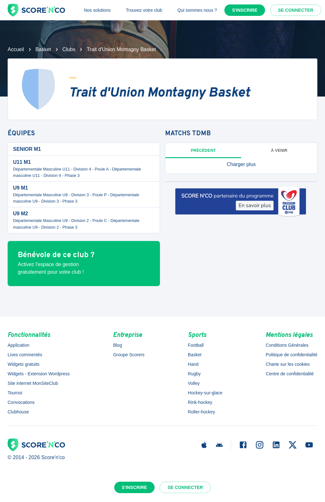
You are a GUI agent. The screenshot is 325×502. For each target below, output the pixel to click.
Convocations (21, 402)
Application (19, 345)
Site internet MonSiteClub (33, 383)
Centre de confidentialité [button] (290, 373)
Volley (194, 383)
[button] (241, 164)
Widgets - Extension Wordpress (39, 373)
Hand (193, 364)
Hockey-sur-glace (205, 392)
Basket (43, 49)
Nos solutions (97, 10)
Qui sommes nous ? (197, 10)
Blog (117, 345)
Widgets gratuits (23, 364)
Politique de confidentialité (291, 354)
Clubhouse (18, 411)
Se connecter (295, 10)
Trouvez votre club (144, 10)
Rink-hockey (200, 402)
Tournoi (15, 392)
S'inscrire (244, 10)
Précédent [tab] (203, 150)
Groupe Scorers (128, 354)
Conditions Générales (287, 345)
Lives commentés (25, 354)
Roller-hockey (201, 411)
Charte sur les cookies (288, 364)
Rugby (194, 373)
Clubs (69, 49)
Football (196, 345)
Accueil (16, 49)
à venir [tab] (279, 150)
